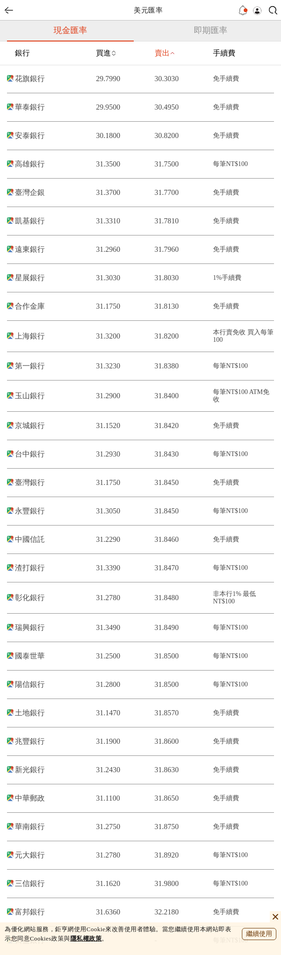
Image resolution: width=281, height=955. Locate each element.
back (9, 10)
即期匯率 (210, 30)
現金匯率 (70, 30)
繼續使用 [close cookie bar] (259, 933)
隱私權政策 (86, 938)
